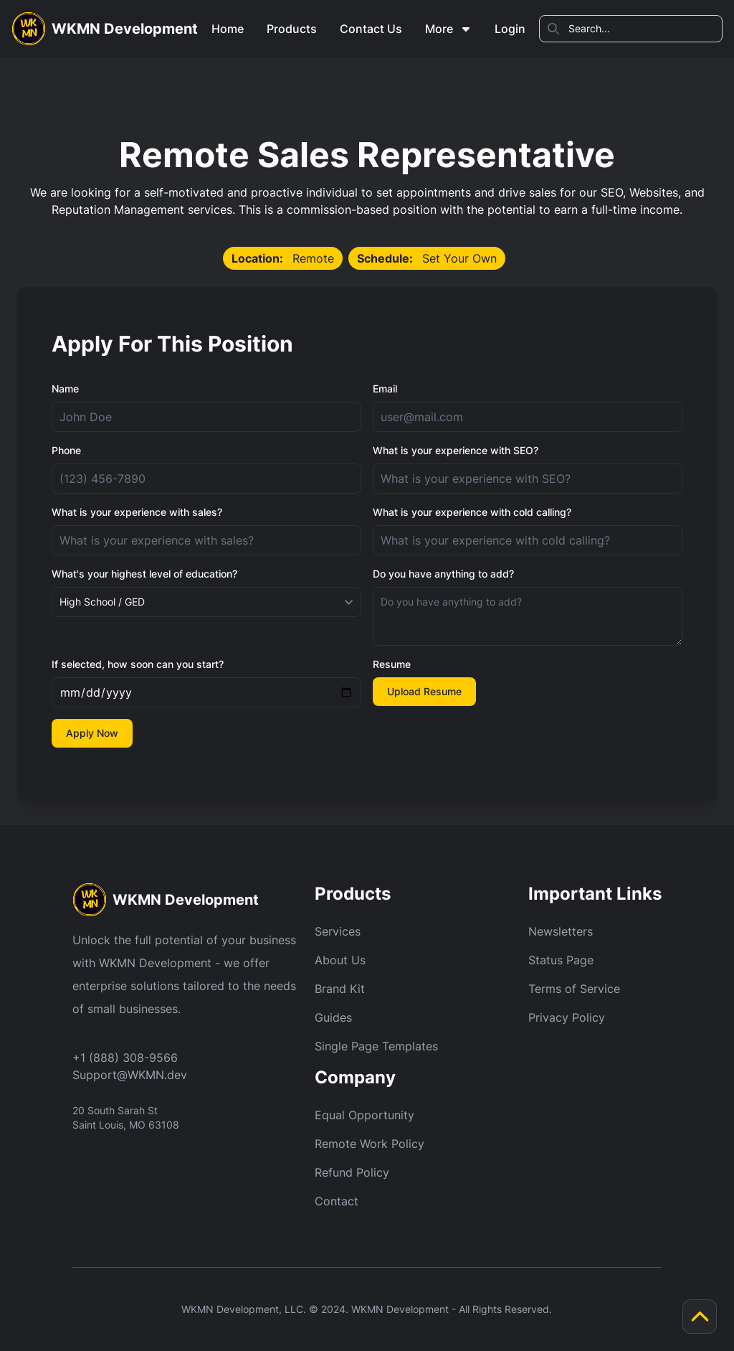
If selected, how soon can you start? (138, 664)
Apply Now (92, 733)
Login (510, 29)
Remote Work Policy (369, 1143)
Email (385, 388)
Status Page (561, 960)
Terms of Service (574, 989)
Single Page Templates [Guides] (376, 1046)
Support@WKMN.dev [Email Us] (129, 1075)
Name (65, 388)
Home (227, 29)
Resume (392, 664)
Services (338, 931)
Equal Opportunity (364, 1115)
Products (292, 29)
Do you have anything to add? (443, 574)
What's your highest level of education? (144, 574)
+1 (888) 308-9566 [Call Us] (125, 1057)
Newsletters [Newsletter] (560, 931)
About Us (340, 960)
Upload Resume (424, 691)
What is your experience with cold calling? (472, 512)
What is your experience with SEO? (455, 450)
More (448, 29)
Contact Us (371, 29)
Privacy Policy (566, 1017)
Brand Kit (340, 989)
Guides (333, 1017)
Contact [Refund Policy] (336, 1201)
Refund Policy (352, 1172)
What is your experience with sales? (137, 512)
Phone (66, 450)
